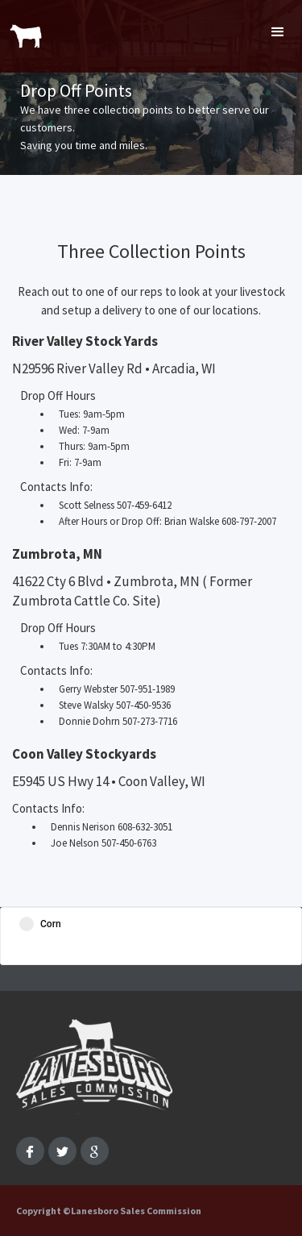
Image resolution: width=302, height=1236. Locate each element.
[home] (22, 28)
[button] (278, 32)
